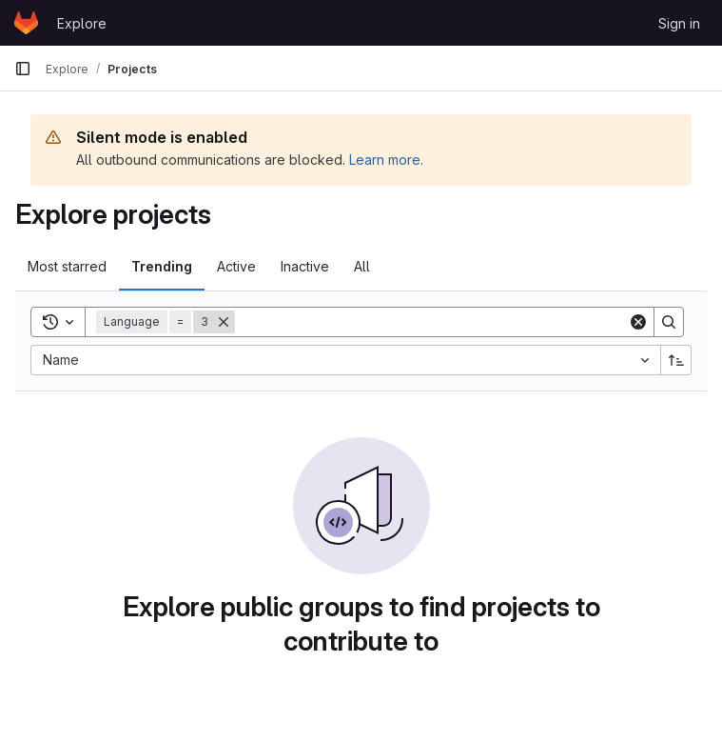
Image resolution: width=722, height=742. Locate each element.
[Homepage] (26, 23)
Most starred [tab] (67, 266)
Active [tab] (236, 266)
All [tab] (362, 266)
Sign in (679, 23)
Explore (82, 23)
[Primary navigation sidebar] (23, 68)
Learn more (384, 159)
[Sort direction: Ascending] (676, 360)
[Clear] (638, 322)
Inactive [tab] (305, 266)
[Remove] (223, 322)
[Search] (431, 322)
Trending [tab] (161, 266)
